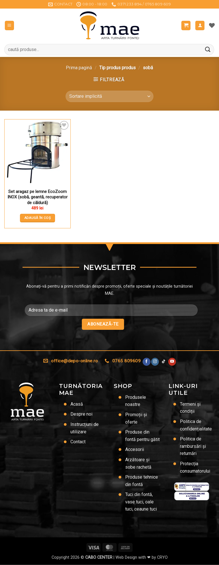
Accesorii (134, 449)
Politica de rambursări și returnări (193, 446)
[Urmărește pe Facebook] (146, 362)
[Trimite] (208, 49)
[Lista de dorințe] (212, 25)
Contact (78, 441)
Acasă (76, 404)
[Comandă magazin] (109, 96)
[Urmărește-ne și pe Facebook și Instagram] (155, 362)
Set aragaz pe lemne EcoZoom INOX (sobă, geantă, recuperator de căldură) (37, 197)
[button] (9, 25)
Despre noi (81, 414)
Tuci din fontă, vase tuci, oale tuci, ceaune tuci (141, 502)
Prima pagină (79, 67)
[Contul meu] (199, 25)
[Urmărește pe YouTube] (172, 362)
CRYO (162, 557)
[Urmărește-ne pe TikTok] (163, 362)
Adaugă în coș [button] (37, 218)
